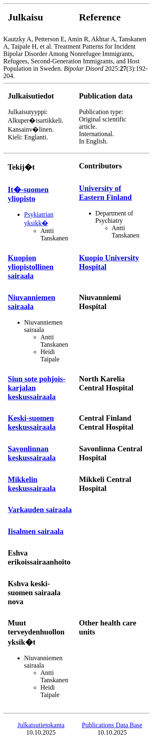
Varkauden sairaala (40, 509)
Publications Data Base (112, 725)
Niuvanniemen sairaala (31, 302)
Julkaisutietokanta (40, 725)
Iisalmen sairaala (36, 531)
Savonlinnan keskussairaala (31, 453)
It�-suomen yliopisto (28, 194)
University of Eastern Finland (105, 193)
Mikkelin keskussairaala (31, 484)
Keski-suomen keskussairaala (31, 422)
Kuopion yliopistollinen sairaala (30, 266)
